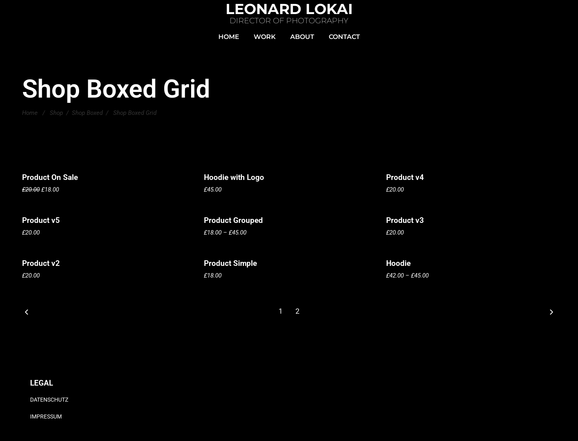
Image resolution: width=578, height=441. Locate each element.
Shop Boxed (87, 112)
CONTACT (344, 37)
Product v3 (405, 220)
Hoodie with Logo (234, 177)
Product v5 (41, 220)
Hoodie (398, 263)
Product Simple (230, 263)
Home (30, 112)
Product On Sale (50, 177)
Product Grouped (233, 220)
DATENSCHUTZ (49, 399)
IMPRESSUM (46, 416)
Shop (56, 112)
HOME (228, 37)
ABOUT (302, 37)
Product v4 (405, 177)
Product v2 (41, 263)
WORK (265, 37)
